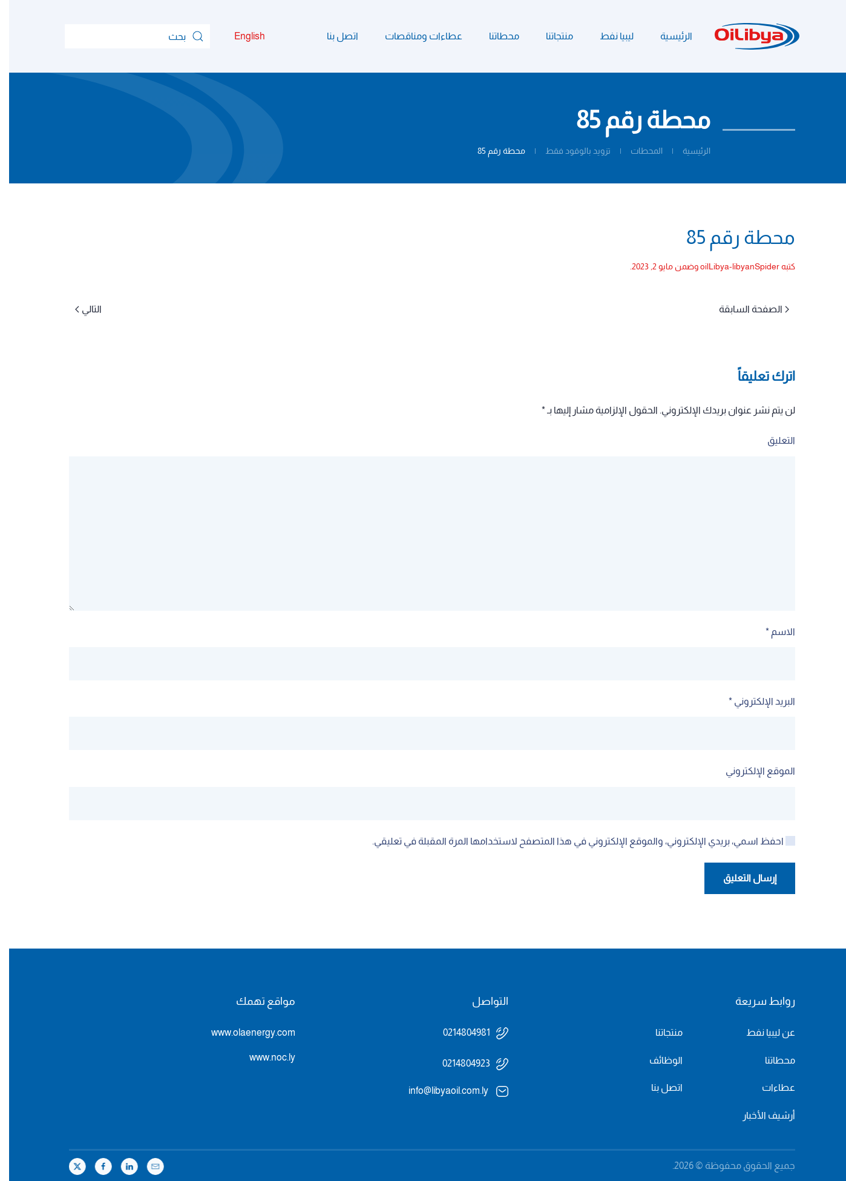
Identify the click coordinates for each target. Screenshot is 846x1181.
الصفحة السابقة (745, 309)
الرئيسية (667, 36)
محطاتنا (495, 36)
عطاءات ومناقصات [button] (414, 36)
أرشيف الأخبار (759, 1115)
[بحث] (128, 36)
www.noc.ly (263, 1057)
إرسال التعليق (740, 878)
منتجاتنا (550, 36)
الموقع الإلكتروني (751, 771)
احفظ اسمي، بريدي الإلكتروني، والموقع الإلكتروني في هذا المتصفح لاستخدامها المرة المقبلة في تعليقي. (574, 841)
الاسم (771, 632)
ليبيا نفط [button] (608, 36)
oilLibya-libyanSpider (730, 266)
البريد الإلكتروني (753, 701)
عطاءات (769, 1087)
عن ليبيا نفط (761, 1032)
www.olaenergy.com (244, 1032)
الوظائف (657, 1060)
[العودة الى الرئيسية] (748, 36)
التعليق (772, 440)
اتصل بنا (333, 36)
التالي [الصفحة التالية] (79, 309)
